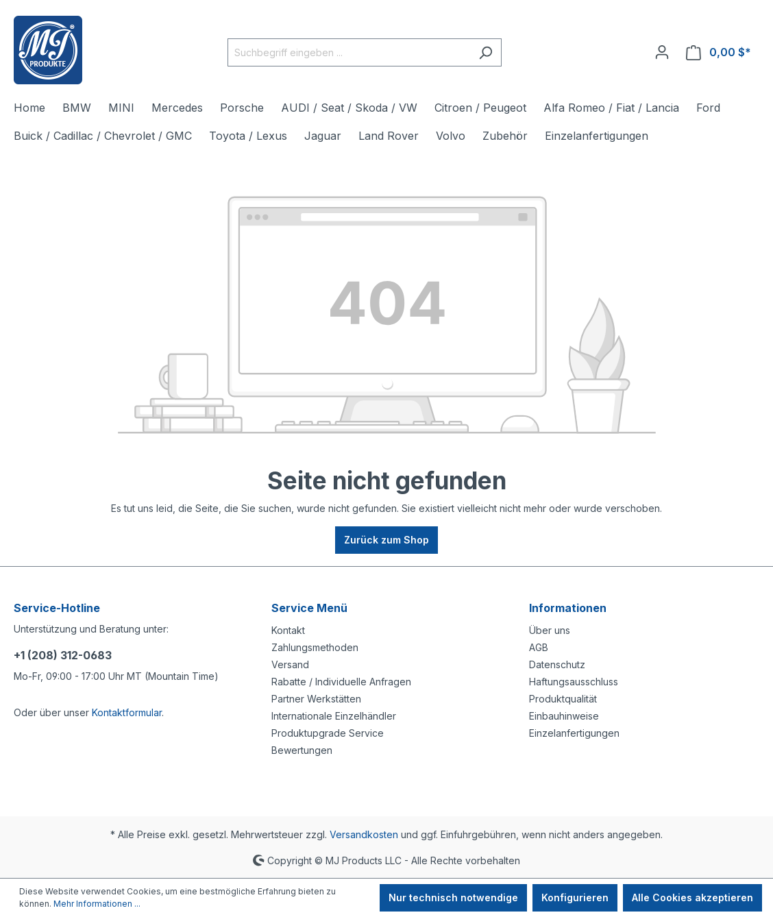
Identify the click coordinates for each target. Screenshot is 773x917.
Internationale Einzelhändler (333, 716)
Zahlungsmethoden (314, 647)
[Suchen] (485, 52)
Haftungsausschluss (573, 681)
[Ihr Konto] (662, 52)
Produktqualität (563, 699)
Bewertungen (301, 750)
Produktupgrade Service (327, 733)
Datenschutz (557, 664)
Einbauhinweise (564, 716)
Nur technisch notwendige (453, 897)
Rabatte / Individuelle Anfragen (341, 681)
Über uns (549, 630)
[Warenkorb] (718, 52)
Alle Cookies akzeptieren (692, 897)
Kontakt (288, 630)
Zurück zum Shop (386, 540)
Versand (290, 664)
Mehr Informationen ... (96, 903)
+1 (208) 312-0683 (63, 655)
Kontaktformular (127, 712)
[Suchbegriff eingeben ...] (349, 52)
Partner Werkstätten (316, 699)
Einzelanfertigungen (574, 733)
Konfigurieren (575, 897)
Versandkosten (364, 834)
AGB (538, 647)
